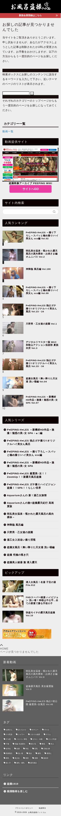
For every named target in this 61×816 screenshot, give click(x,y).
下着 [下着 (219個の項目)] (7, 744)
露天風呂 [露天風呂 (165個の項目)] (33, 763)
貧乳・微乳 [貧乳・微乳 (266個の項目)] (20, 763)
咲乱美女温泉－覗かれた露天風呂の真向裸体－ (30, 515)
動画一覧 (8, 131)
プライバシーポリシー (24, 808)
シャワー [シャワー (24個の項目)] (21, 734)
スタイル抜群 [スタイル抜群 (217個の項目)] (35, 734)
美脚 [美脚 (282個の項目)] (36, 758)
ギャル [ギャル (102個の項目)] (46, 730)
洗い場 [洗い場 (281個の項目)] (20, 753)
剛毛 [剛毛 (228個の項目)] (43, 744)
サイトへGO (30, 189)
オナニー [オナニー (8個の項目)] (35, 730)
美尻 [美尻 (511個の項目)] (27, 758)
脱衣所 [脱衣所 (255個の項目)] (45, 758)
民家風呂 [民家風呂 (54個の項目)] (9, 753)
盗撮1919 (12, 783)
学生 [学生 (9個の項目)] (27, 749)
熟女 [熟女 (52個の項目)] (30, 753)
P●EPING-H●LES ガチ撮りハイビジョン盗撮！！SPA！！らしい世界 (31, 486)
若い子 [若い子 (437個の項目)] (8, 763)
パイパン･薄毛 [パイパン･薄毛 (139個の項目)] (21, 739)
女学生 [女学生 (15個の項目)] (8, 749)
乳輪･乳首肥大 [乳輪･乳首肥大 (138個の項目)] (20, 744)
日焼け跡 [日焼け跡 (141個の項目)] (46, 749)
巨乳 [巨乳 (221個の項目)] (36, 749)
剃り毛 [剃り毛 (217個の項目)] (33, 744)
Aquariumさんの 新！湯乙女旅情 (27, 495)
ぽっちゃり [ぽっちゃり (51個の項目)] (22, 730)
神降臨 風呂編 (15, 524)
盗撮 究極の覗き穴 (18, 554)
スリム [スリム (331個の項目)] (48, 734)
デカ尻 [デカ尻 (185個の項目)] (8, 739)
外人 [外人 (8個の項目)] (52, 744)
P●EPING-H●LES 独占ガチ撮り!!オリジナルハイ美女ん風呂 (31, 442)
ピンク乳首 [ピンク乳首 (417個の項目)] (52, 739)
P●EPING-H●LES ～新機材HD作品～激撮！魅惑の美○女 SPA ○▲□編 (30, 431)
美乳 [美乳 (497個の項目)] (7, 758)
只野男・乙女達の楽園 (20, 532)
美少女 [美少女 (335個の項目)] (17, 758)
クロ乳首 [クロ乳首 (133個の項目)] (9, 734)
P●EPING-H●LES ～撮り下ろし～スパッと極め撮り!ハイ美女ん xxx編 (31, 453)
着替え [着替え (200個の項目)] (49, 753)
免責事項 (42, 808)
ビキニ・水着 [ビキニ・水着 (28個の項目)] (37, 739)
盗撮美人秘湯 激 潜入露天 (22, 562)
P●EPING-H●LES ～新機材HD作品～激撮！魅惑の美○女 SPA (30, 464)
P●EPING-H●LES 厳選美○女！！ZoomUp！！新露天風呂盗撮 (27, 475)
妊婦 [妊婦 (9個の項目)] (18, 749)
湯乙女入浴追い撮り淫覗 (21, 539)
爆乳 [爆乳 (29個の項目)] (39, 753)
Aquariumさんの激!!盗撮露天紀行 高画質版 (30, 504)
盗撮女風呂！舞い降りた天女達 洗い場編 (31, 547)
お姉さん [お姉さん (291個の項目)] (9, 730)
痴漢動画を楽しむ (17, 791)
